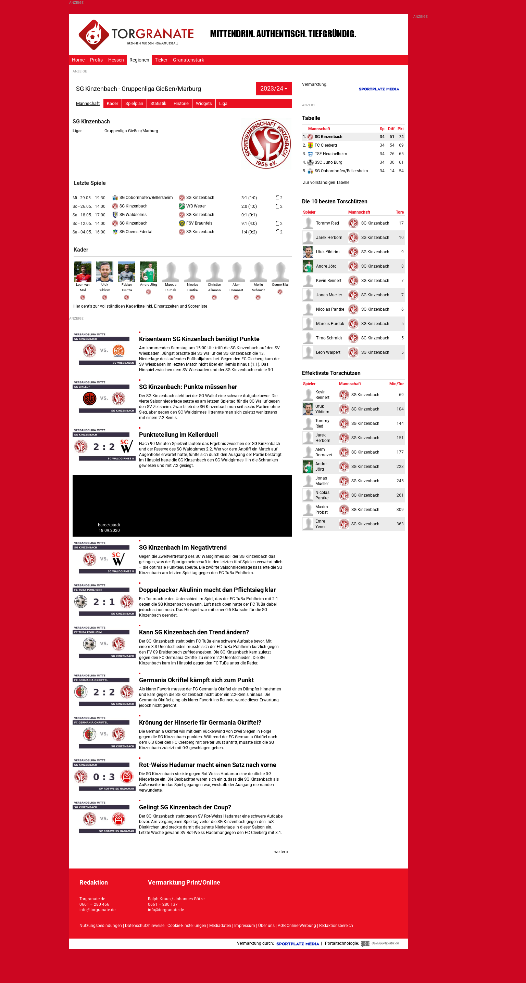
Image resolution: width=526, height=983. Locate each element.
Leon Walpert (328, 352)
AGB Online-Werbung (297, 925)
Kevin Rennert (328, 280)
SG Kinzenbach (196, 197)
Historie (181, 103)
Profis (96, 60)
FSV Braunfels (195, 223)
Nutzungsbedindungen (100, 925)
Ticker (161, 60)
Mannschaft (88, 103)
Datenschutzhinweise (144, 925)
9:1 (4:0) (249, 223)
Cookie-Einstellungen (186, 925)
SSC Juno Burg (324, 162)
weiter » (281, 851)
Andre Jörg (326, 266)
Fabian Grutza (126, 284)
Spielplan (134, 103)
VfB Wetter (192, 206)
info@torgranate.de (97, 909)
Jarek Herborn (329, 237)
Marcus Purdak (170, 284)
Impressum (244, 925)
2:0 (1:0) (249, 206)
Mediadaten (220, 925)
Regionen (139, 60)
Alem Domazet (236, 284)
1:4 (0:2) (249, 232)
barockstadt (109, 525)
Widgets (204, 103)
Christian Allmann (214, 284)
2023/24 (273, 88)
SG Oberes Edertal (132, 231)
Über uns (266, 925)
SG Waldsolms (129, 214)
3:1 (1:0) (249, 198)
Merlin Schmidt (258, 284)
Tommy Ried (327, 223)
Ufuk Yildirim (104, 284)
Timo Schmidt (329, 338)
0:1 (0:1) (249, 215)
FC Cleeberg (322, 145)
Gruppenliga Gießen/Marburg (131, 131)
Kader (112, 103)
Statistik (158, 103)
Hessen (116, 60)
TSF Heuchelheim (327, 153)
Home (78, 60)
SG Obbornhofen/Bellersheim (142, 197)
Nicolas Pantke (192, 284)
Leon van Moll (82, 284)
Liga (223, 103)
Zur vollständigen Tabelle (326, 182)
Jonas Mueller (329, 295)
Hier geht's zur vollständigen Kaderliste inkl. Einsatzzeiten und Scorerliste (140, 306)
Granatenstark (188, 60)
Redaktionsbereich (336, 925)
